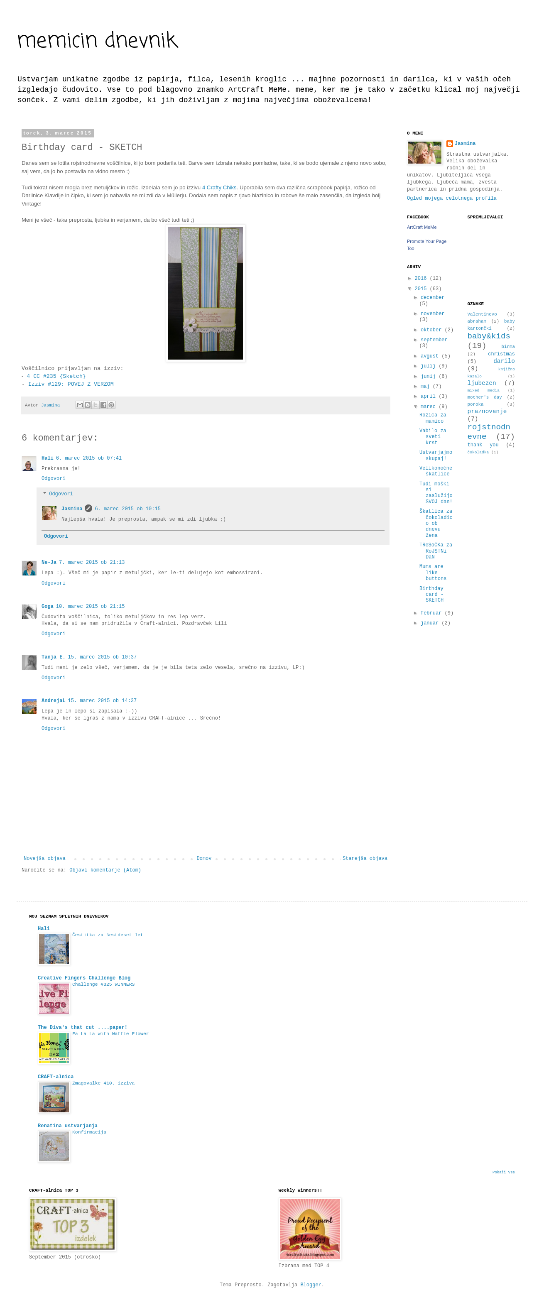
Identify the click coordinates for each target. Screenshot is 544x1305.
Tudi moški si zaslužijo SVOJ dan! (436, 493)
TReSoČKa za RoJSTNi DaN (435, 551)
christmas (501, 354)
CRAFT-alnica (56, 1077)
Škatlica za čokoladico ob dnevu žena (436, 524)
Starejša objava (365, 859)
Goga (48, 607)
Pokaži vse (504, 1172)
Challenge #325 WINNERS (103, 984)
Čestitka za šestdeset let (107, 935)
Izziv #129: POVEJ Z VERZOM (69, 384)
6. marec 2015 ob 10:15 (127, 509)
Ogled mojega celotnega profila (452, 198)
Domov (203, 859)
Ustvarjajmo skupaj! (435, 455)
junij (430, 377)
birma (508, 346)
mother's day (485, 397)
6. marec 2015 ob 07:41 (89, 458)
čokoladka (478, 452)
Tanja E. (54, 657)
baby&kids (489, 336)
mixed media (484, 390)
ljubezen (482, 383)
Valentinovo (482, 314)
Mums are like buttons (432, 573)
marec (430, 407)
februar (433, 613)
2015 (422, 289)
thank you (483, 445)
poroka (476, 404)
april (430, 396)
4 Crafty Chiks (219, 187)
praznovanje (487, 411)
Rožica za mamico (432, 418)
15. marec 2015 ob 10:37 (102, 657)
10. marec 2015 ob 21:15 (90, 607)
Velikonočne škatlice (435, 471)
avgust (431, 356)
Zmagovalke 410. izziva (103, 1083)
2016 (422, 279)
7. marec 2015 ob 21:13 (92, 563)
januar (431, 623)
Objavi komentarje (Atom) (105, 870)
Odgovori (54, 479)
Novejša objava (45, 859)
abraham (477, 321)
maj (427, 386)
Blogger (310, 1285)
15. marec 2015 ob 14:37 (102, 701)
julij (430, 366)
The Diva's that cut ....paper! (82, 1028)
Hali (48, 458)
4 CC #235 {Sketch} (54, 376)
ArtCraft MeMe (422, 227)
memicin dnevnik (97, 41)
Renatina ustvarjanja (68, 1126)
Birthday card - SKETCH (431, 595)
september (434, 340)
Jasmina (71, 509)
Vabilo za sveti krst (432, 437)
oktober (433, 330)
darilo (504, 361)
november (433, 314)
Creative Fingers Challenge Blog (84, 978)
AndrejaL (54, 701)
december (433, 298)
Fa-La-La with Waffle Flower (110, 1033)
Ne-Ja (49, 563)
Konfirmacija (89, 1132)
